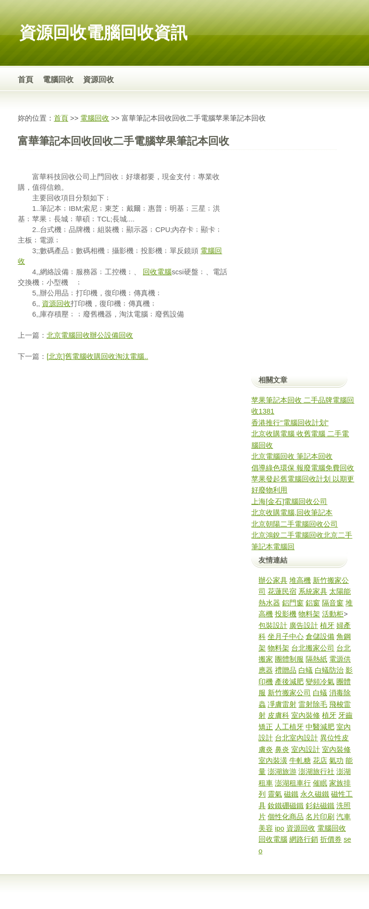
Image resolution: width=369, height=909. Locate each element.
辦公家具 (272, 580)
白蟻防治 (329, 670)
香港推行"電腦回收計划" (289, 423)
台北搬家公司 (312, 648)
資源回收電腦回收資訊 (103, 32)
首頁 (25, 79)
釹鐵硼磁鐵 (286, 806)
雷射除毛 (312, 704)
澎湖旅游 (282, 771)
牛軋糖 (300, 760)
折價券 (331, 839)
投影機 (285, 614)
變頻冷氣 (320, 682)
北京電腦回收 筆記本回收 (291, 456)
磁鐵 (291, 794)
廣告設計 (303, 625)
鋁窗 (313, 603)
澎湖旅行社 (316, 771)
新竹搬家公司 (289, 693)
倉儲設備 (320, 636)
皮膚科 (278, 715)
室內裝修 (305, 715)
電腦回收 (58, 79)
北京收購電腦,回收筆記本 (291, 512)
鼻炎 (282, 749)
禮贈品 (285, 670)
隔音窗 (333, 603)
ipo (279, 828)
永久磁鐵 (314, 794)
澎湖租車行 (293, 783)
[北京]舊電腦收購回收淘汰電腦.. (97, 356)
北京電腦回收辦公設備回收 (90, 335)
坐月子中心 (286, 636)
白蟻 (305, 670)
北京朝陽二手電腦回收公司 (294, 524)
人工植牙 (289, 727)
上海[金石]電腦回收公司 (289, 501)
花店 (320, 760)
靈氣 (275, 794)
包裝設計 (272, 625)
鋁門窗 (293, 603)
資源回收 (98, 79)
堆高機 (300, 580)
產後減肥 (289, 682)
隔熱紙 (316, 659)
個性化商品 (286, 817)
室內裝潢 (272, 760)
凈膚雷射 (282, 704)
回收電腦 (157, 272)
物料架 (309, 614)
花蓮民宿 (282, 591)
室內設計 (305, 749)
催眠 (320, 783)
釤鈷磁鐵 (320, 806)
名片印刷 (320, 817)
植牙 (327, 625)
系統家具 (312, 591)
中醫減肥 (320, 727)
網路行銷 (303, 839)
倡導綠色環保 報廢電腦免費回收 (302, 468)
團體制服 (289, 659)
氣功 (336, 760)
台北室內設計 (296, 738)
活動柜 (333, 614)
